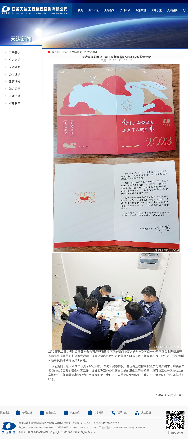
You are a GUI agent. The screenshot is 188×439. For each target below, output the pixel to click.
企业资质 (47, 412)
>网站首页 (76, 51)
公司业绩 (125, 10)
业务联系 (14, 103)
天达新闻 (109, 10)
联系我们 (118, 412)
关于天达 (93, 10)
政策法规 (141, 10)
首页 (80, 10)
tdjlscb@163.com (110, 422)
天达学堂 (156, 10)
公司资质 (14, 60)
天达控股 (142, 412)
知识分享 (14, 88)
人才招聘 (172, 10)
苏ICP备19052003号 (38, 432)
